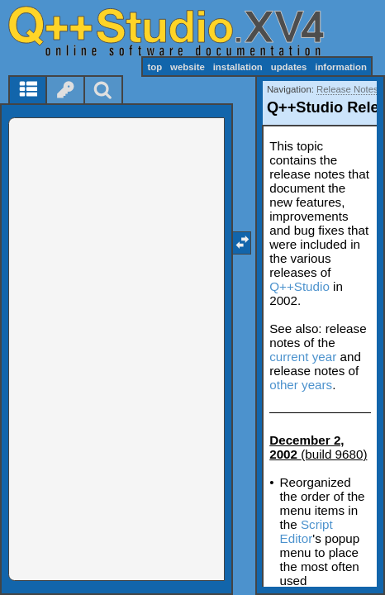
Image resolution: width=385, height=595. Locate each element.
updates (289, 67)
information (341, 67)
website (187, 67)
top (154, 67)
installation (238, 67)
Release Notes (347, 89)
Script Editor (306, 531)
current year (302, 357)
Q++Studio (299, 286)
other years (300, 385)
